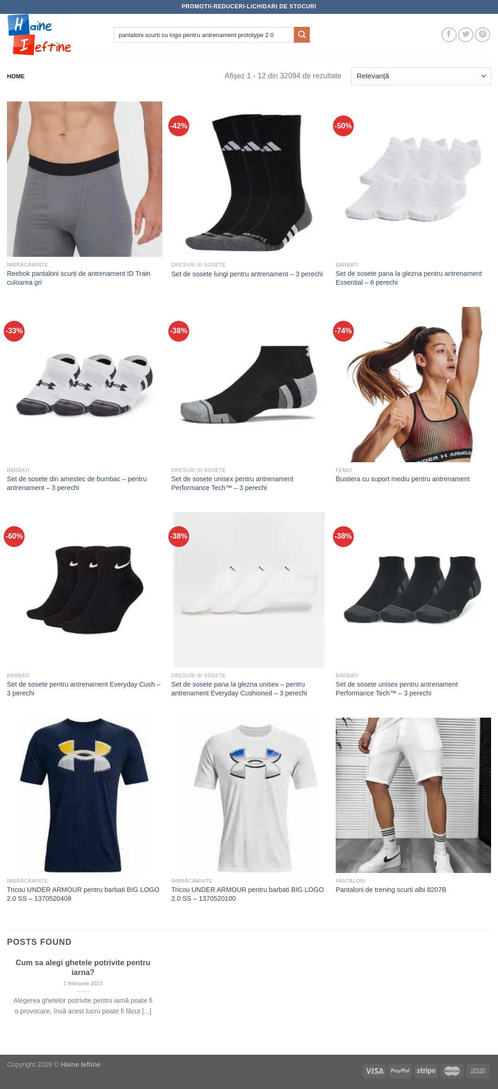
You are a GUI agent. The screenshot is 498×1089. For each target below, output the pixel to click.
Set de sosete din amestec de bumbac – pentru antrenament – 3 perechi (77, 483)
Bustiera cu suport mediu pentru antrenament (403, 479)
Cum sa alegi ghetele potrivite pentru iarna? (83, 967)
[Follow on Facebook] (449, 35)
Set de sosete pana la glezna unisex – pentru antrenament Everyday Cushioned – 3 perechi (239, 689)
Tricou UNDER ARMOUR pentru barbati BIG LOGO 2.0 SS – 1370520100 (247, 894)
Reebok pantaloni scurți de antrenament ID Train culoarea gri (79, 278)
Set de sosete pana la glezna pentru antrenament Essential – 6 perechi (409, 278)
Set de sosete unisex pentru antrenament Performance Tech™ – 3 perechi (232, 483)
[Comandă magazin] (421, 76)
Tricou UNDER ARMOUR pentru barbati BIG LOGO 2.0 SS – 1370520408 (83, 894)
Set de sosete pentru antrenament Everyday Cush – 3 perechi (83, 689)
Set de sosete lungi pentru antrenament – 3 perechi (247, 274)
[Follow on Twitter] (465, 35)
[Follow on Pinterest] (482, 35)
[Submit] (302, 35)
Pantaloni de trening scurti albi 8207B (391, 889)
